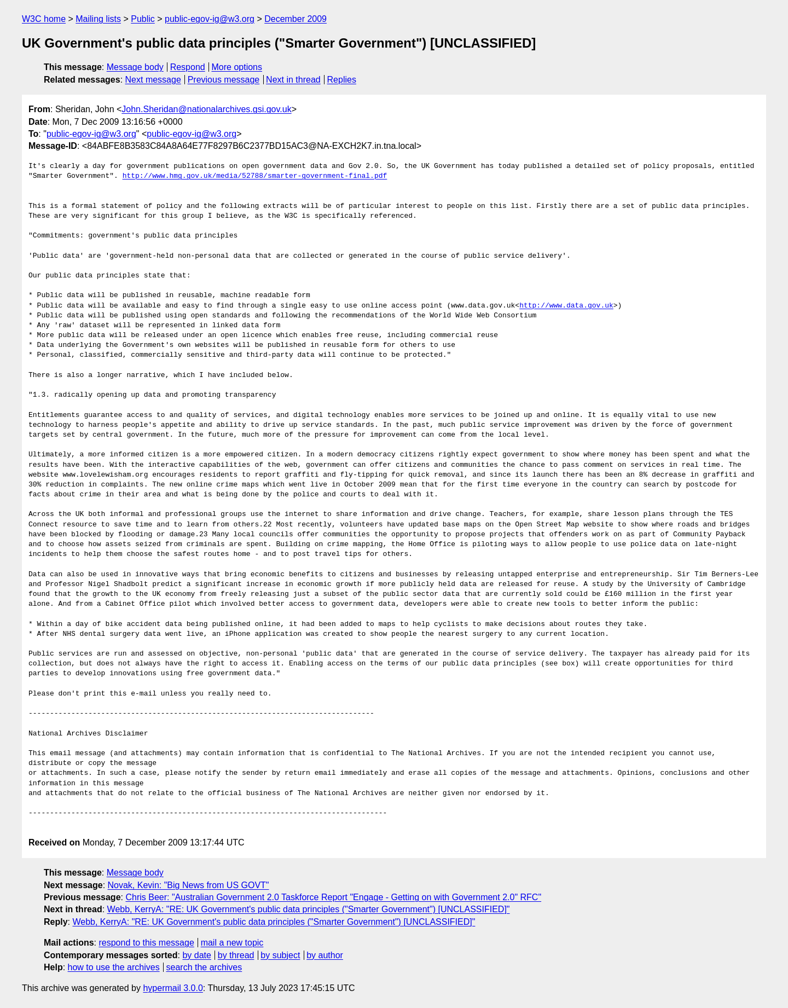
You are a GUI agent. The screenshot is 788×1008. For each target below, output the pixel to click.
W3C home (44, 19)
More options (237, 67)
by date (196, 955)
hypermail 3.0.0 (172, 988)
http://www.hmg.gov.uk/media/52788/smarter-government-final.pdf (255, 176)
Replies (341, 79)
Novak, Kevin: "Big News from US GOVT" (188, 885)
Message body (135, 67)
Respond (187, 67)
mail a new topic (232, 942)
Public (143, 19)
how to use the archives (114, 967)
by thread (236, 955)
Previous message (224, 79)
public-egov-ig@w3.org (209, 19)
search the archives (204, 967)
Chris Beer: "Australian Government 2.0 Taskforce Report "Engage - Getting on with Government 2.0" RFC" (333, 897)
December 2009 (295, 19)
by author (324, 955)
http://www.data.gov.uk (566, 306)
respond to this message (146, 942)
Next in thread (293, 79)
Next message (153, 79)
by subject (280, 955)
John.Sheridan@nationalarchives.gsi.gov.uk (206, 109)
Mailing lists (98, 19)
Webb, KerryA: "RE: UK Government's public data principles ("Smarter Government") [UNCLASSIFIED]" (308, 909)
